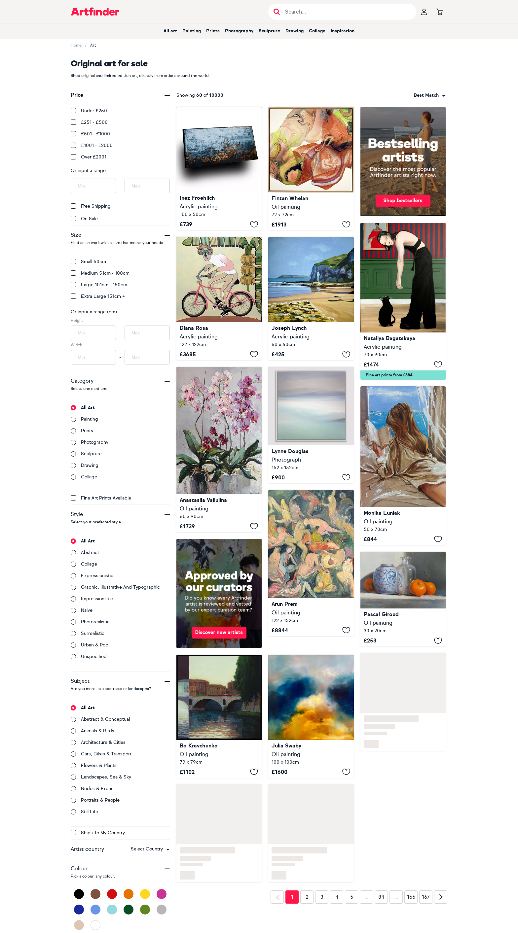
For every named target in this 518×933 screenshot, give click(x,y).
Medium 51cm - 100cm (100, 273)
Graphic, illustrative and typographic (115, 587)
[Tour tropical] (219, 298)
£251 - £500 (89, 122)
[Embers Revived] (310, 168)
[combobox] (150, 849)
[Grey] (161, 909)
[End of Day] (310, 563)
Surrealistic (87, 633)
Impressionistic (92, 599)
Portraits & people (95, 800)
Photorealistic (90, 622)
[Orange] (128, 894)
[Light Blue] (112, 909)
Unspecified (89, 656)
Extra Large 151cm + (98, 296)
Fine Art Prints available (101, 498)
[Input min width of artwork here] (93, 357)
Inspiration (342, 31)
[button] (150, 849)
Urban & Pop (89, 645)
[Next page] (440, 897)
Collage (317, 31)
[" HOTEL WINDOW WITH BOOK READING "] (403, 465)
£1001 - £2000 (92, 145)
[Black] (79, 894)
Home (76, 45)
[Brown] (95, 894)
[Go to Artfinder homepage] (95, 11)
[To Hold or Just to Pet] (403, 301)
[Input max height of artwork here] (147, 333)
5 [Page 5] (351, 897)
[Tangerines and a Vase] (403, 599)
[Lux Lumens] (310, 716)
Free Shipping (91, 206)
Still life (84, 811)
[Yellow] (145, 894)
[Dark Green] (128, 909)
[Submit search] (276, 12)
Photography (239, 31)
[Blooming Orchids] (219, 449)
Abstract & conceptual (100, 719)
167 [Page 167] (426, 897)
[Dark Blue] (79, 909)
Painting (191, 31)
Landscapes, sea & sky (101, 777)
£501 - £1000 (90, 134)
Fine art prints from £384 (389, 375)
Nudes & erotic (92, 788)
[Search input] (345, 12)
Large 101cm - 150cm (99, 285)
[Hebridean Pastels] (310, 425)
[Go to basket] (439, 11)
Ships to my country (98, 833)
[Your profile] (424, 11)
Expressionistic (92, 575)
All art (170, 31)
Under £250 (89, 111)
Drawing (294, 31)
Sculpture (269, 31)
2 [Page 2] (307, 897)
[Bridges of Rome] (219, 716)
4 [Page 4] (336, 897)
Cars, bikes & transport (101, 754)
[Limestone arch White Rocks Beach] (310, 298)
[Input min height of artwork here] (93, 333)
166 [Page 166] (411, 897)
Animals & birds (92, 731)
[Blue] (95, 909)
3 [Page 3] (321, 897)
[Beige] (79, 925)
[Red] (112, 894)
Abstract (85, 552)
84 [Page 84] (381, 897)
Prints (213, 31)
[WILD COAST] (219, 168)
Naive (81, 610)
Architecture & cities (98, 742)
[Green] (145, 909)
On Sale (84, 219)
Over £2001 (88, 157)
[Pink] (161, 894)
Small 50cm (88, 261)
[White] (95, 925)
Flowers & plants (94, 765)
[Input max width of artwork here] (147, 357)
